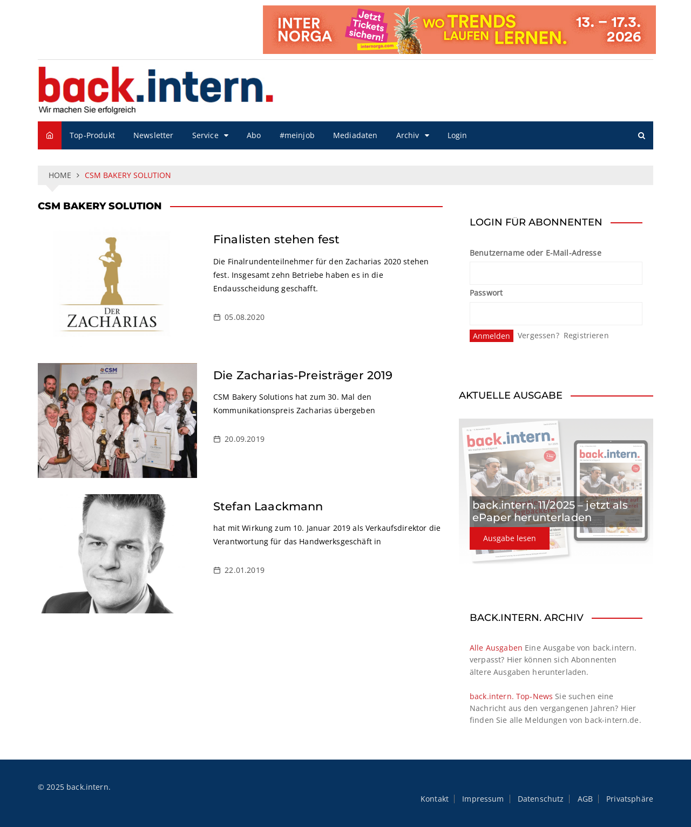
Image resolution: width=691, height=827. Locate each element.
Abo (254, 135)
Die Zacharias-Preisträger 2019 (303, 375)
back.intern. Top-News (511, 696)
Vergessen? (538, 335)
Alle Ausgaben (496, 648)
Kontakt (435, 799)
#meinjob (297, 135)
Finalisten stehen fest (276, 239)
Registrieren (586, 335)
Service (205, 135)
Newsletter (153, 135)
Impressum (483, 799)
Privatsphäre (629, 799)
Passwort (486, 293)
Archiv (407, 135)
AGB (585, 799)
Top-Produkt (92, 135)
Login (458, 135)
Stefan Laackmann (268, 506)
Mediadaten (355, 135)
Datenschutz (541, 799)
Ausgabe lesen (509, 538)
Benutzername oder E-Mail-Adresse (535, 253)
